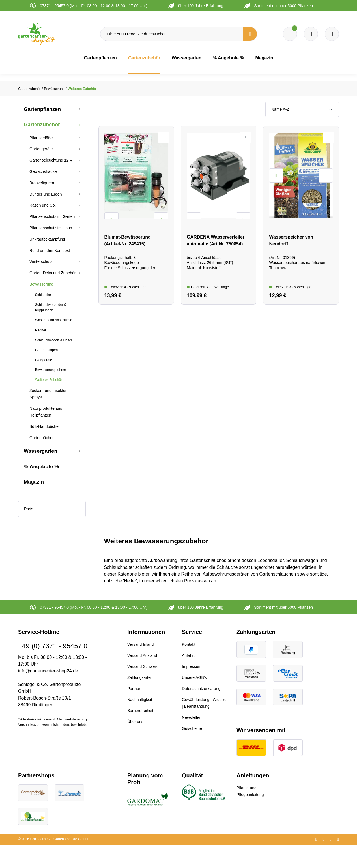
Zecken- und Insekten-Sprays (49, 394)
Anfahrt (188, 655)
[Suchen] (250, 34)
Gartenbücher (41, 438)
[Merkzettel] (290, 34)
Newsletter (191, 717)
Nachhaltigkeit (139, 699)
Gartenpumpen (46, 350)
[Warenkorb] (311, 34)
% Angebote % (41, 466)
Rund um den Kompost (49, 250)
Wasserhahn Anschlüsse (53, 320)
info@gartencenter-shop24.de (48, 670)
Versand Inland (140, 644)
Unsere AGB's (194, 677)
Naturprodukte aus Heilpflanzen (45, 411)
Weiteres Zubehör (48, 380)
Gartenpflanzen (42, 109)
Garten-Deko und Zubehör (52, 273)
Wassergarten (40, 451)
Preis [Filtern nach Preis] (52, 509)
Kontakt (188, 644)
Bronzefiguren (41, 183)
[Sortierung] (302, 109)
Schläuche (43, 295)
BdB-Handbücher (44, 426)
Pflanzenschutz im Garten (52, 216)
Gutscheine (192, 728)
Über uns (135, 721)
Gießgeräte (43, 360)
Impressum (191, 666)
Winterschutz (40, 261)
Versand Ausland (142, 655)
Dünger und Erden (45, 194)
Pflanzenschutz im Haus (50, 228)
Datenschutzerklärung (201, 688)
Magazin (34, 482)
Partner (133, 688)
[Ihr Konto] (332, 34)
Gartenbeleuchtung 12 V (50, 160)
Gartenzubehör (42, 124)
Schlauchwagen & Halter (53, 340)
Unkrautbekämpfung (47, 239)
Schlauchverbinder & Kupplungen (50, 307)
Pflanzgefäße (41, 138)
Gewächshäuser (43, 171)
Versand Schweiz (142, 666)
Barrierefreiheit (140, 710)
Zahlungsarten (140, 677)
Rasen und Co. (42, 205)
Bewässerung (41, 284)
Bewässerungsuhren (50, 370)
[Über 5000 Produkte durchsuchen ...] (172, 34)
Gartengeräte (41, 149)
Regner (40, 330)
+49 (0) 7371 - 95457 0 (52, 646)
